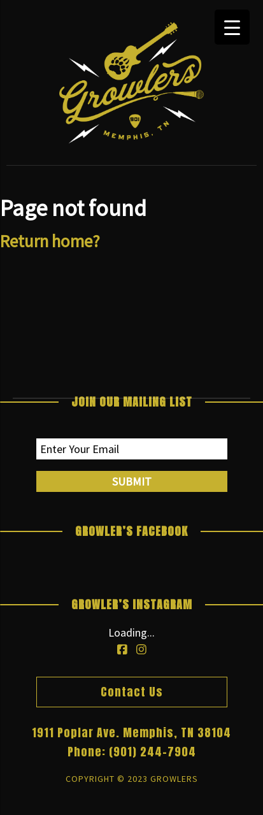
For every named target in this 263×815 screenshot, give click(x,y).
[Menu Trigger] (232, 27)
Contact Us (132, 691)
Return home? (50, 241)
